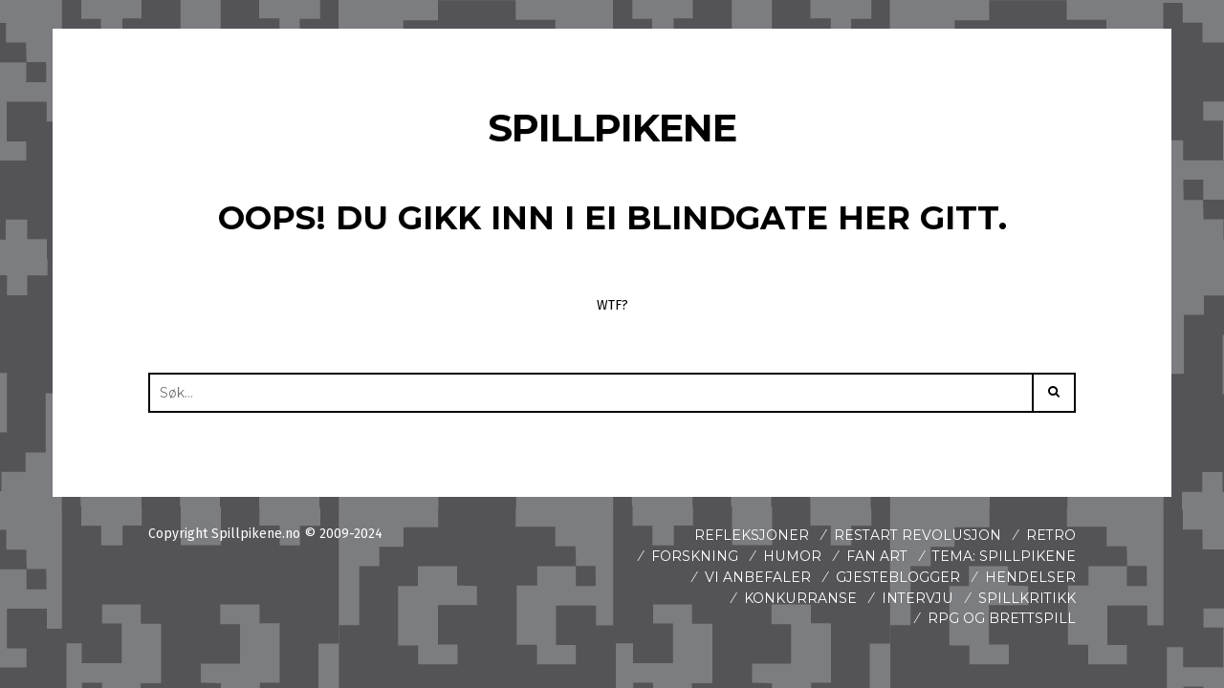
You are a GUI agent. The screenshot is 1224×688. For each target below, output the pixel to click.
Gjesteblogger (898, 577)
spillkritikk (1027, 598)
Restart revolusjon (918, 535)
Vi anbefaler (758, 577)
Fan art (876, 556)
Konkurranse (802, 598)
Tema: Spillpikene (1004, 556)
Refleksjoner (752, 535)
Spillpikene (612, 127)
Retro (1051, 535)
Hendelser (1030, 577)
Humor (792, 556)
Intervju (918, 598)
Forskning (695, 556)
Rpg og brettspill (1002, 618)
